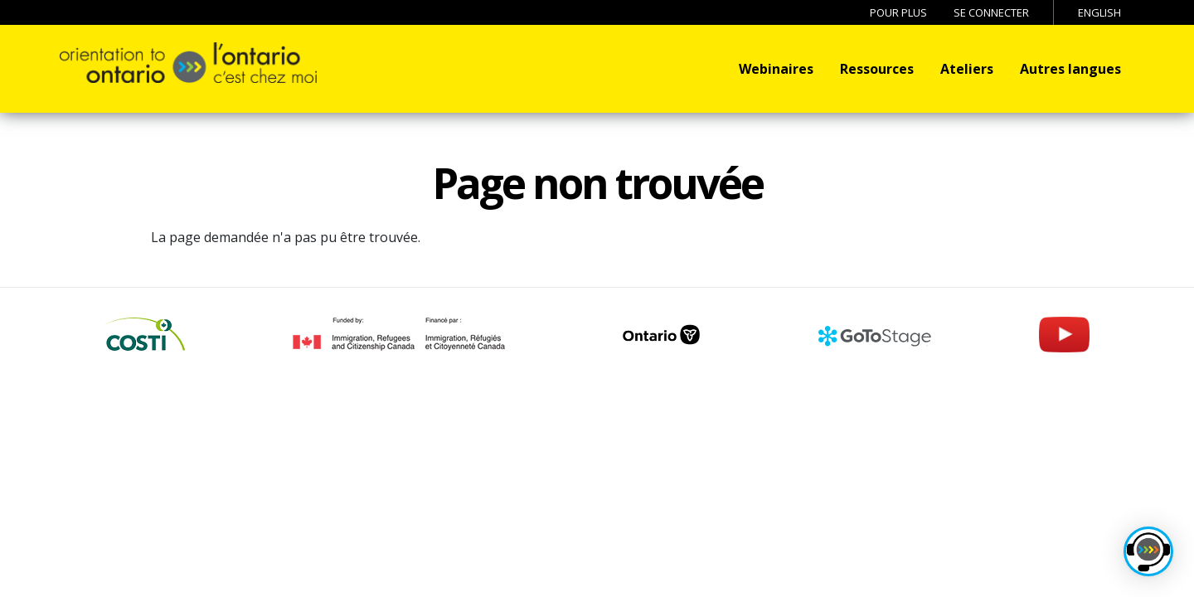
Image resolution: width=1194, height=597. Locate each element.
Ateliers (966, 69)
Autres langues (1070, 69)
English (1099, 12)
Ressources (877, 69)
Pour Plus (898, 12)
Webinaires (776, 69)
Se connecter (991, 12)
